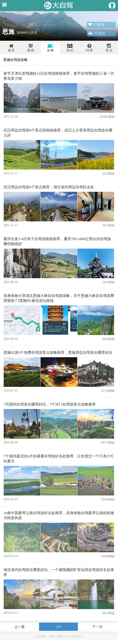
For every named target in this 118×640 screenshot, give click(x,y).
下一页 (97, 627)
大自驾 (40, 636)
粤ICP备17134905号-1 (66, 636)
